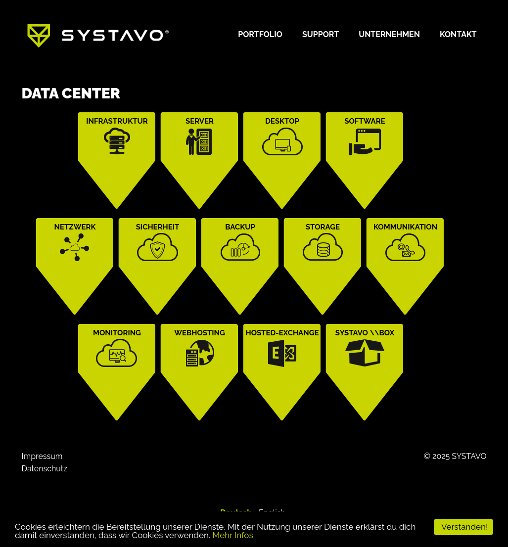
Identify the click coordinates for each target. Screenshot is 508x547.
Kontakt (458, 34)
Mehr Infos (232, 535)
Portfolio (260, 34)
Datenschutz (45, 468)
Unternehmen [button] (389, 34)
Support (320, 34)
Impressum (42, 456)
